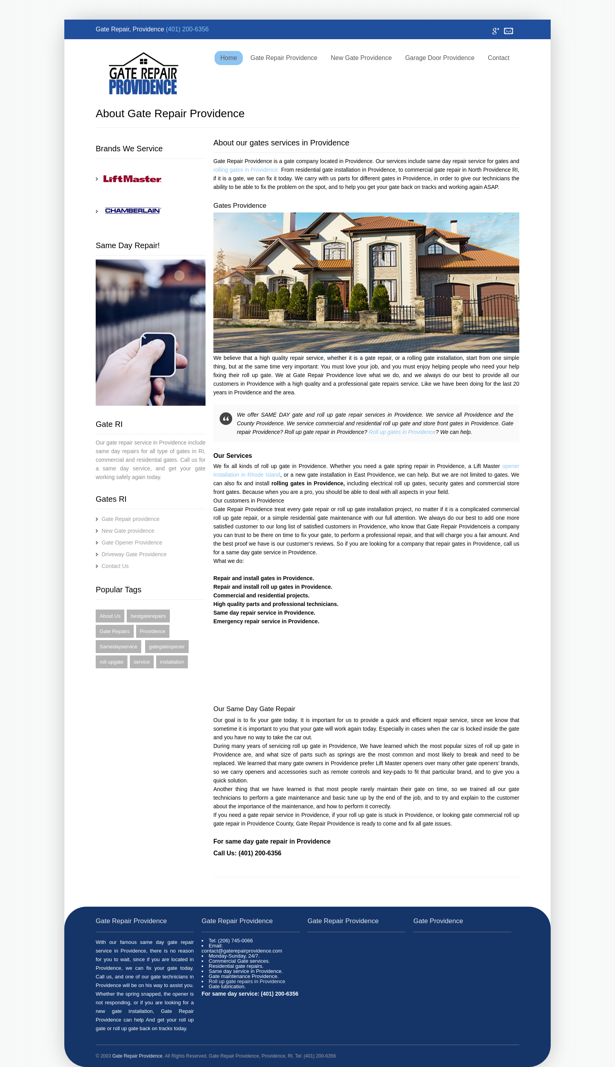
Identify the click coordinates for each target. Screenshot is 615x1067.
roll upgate (112, 662)
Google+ (495, 31)
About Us (110, 616)
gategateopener (167, 647)
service (142, 662)
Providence (153, 631)
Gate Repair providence (131, 519)
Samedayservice (118, 647)
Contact (508, 31)
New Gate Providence (361, 57)
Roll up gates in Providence (402, 432)
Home (228, 57)
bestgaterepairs (148, 616)
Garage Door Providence (440, 57)
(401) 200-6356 (187, 29)
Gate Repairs (115, 631)
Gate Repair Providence (283, 57)
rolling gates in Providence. (246, 170)
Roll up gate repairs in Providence (247, 981)
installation (172, 662)
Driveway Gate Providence (134, 554)
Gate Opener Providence (132, 542)
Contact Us (115, 566)
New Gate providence (128, 531)
